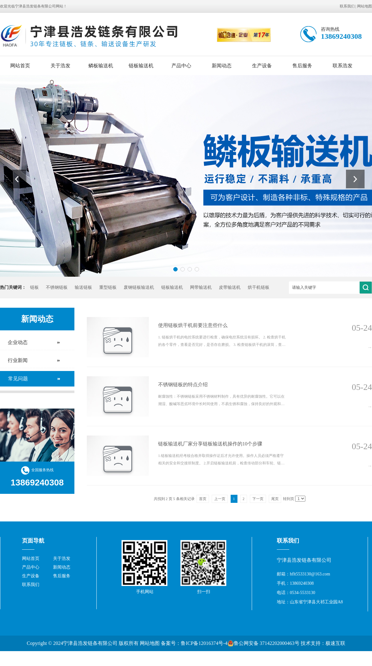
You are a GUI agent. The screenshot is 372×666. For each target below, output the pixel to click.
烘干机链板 (258, 287)
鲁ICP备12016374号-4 (204, 643)
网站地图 (364, 6)
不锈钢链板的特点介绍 (183, 384)
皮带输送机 (230, 287)
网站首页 (20, 65)
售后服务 (302, 65)
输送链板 (83, 287)
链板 (34, 287)
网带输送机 (201, 287)
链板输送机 (141, 65)
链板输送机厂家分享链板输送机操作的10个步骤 (210, 443)
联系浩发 (342, 65)
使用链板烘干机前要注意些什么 (193, 325)
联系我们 (347, 6)
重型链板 (108, 287)
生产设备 (262, 65)
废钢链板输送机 (139, 287)
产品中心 (181, 65)
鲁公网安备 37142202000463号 (263, 643)
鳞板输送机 (100, 65)
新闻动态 (222, 65)
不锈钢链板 (57, 287)
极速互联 (335, 643)
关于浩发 (60, 65)
